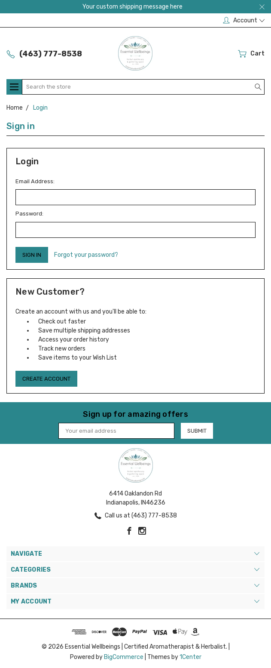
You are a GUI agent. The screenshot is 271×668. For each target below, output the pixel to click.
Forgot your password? (86, 255)
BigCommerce (123, 657)
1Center (190, 657)
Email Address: (35, 181)
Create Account (46, 379)
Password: (29, 213)
